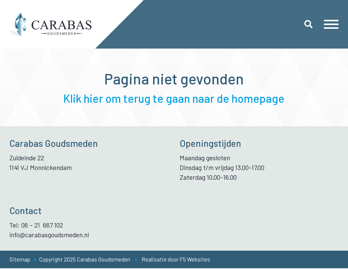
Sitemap (19, 259)
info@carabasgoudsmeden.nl (49, 235)
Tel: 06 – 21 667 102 (36, 225)
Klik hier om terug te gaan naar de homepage (174, 98)
